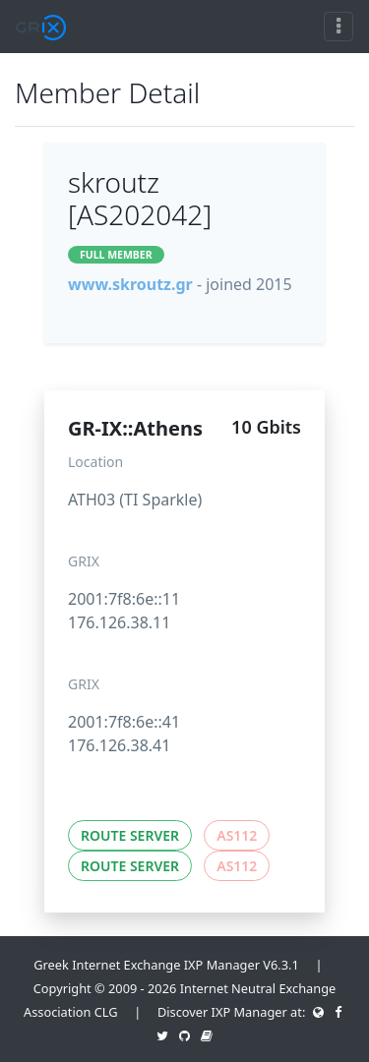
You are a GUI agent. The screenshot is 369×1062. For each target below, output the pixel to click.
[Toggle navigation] (338, 26)
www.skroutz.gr (130, 284)
